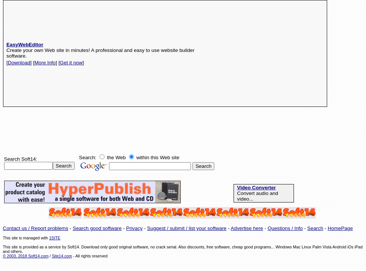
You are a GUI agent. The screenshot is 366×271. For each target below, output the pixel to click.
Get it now (71, 62)
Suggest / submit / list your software (186, 228)
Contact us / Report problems (35, 228)
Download (19, 62)
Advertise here (247, 228)
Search (315, 228)
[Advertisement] (263, 53)
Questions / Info (285, 228)
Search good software (97, 228)
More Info (44, 62)
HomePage (340, 228)
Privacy (134, 228)
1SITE (54, 238)
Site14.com (62, 256)
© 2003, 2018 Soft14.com (26, 256)
